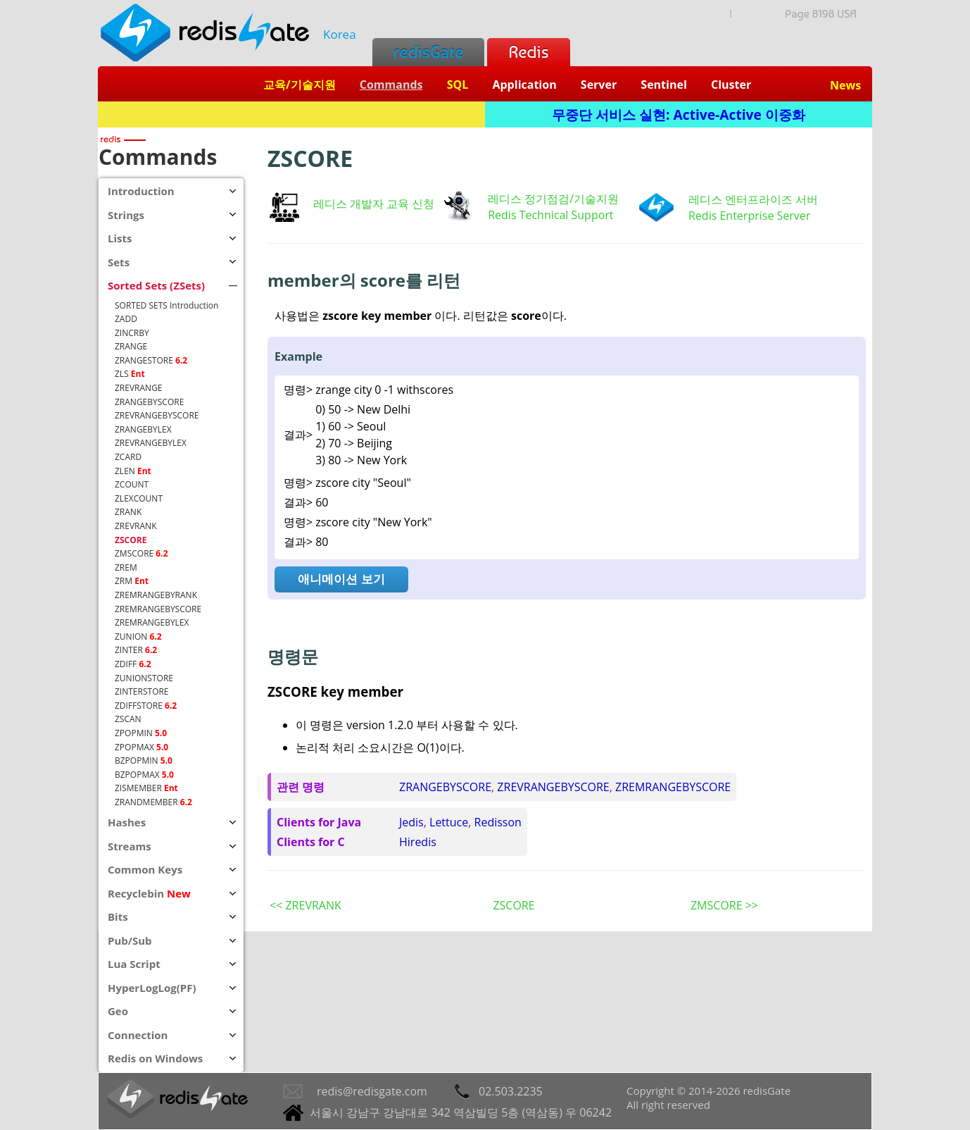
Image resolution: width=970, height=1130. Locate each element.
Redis (528, 52)
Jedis (411, 822)
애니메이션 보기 (341, 579)
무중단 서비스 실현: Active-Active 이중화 (678, 114)
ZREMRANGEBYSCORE (673, 787)
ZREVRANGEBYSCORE (553, 787)
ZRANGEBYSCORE (445, 787)
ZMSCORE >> (724, 905)
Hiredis (417, 842)
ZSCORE (513, 905)
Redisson (498, 822)
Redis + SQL (291, 114)
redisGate (428, 52)
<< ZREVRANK (305, 905)
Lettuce (448, 822)
